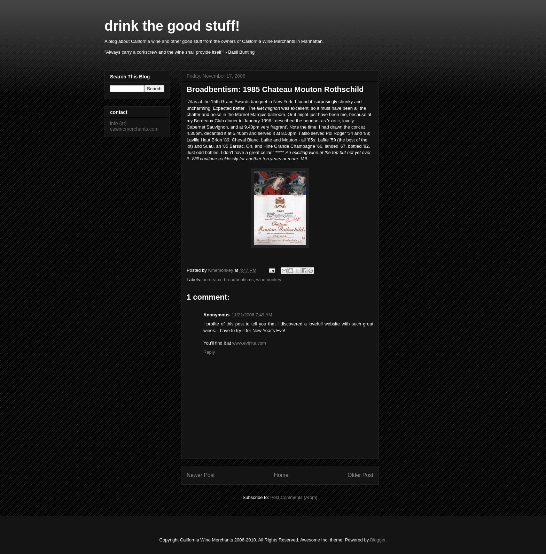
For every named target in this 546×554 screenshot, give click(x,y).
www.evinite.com (249, 343)
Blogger (377, 540)
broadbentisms (239, 279)
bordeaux (212, 279)
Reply (209, 352)
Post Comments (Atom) (293, 497)
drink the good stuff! (172, 25)
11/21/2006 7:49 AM (252, 314)
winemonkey (268, 279)
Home (281, 475)
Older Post (360, 475)
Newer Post (201, 475)
